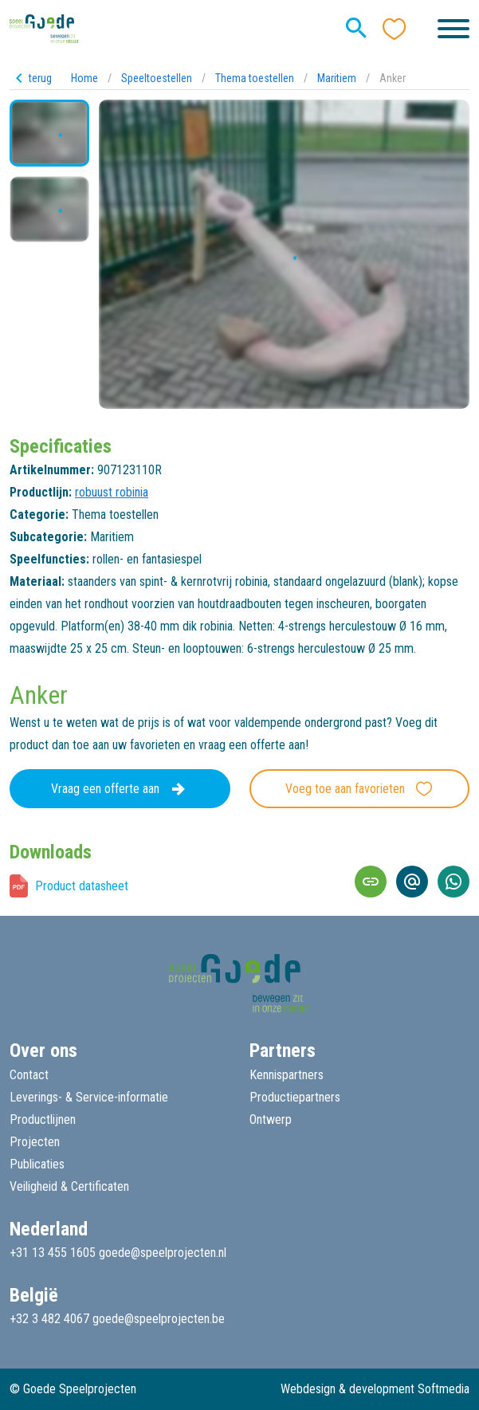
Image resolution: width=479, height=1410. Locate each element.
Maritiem (336, 78)
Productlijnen (43, 1119)
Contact (29, 1074)
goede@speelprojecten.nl (162, 1252)
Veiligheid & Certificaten (69, 1186)
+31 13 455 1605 (53, 1252)
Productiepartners (294, 1097)
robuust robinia (111, 492)
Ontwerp (270, 1119)
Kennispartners (286, 1074)
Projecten (35, 1141)
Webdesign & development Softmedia (375, 1388)
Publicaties (37, 1164)
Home (84, 78)
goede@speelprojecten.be (158, 1318)
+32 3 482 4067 (49, 1318)
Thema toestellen (254, 78)
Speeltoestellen (156, 78)
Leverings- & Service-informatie (89, 1097)
